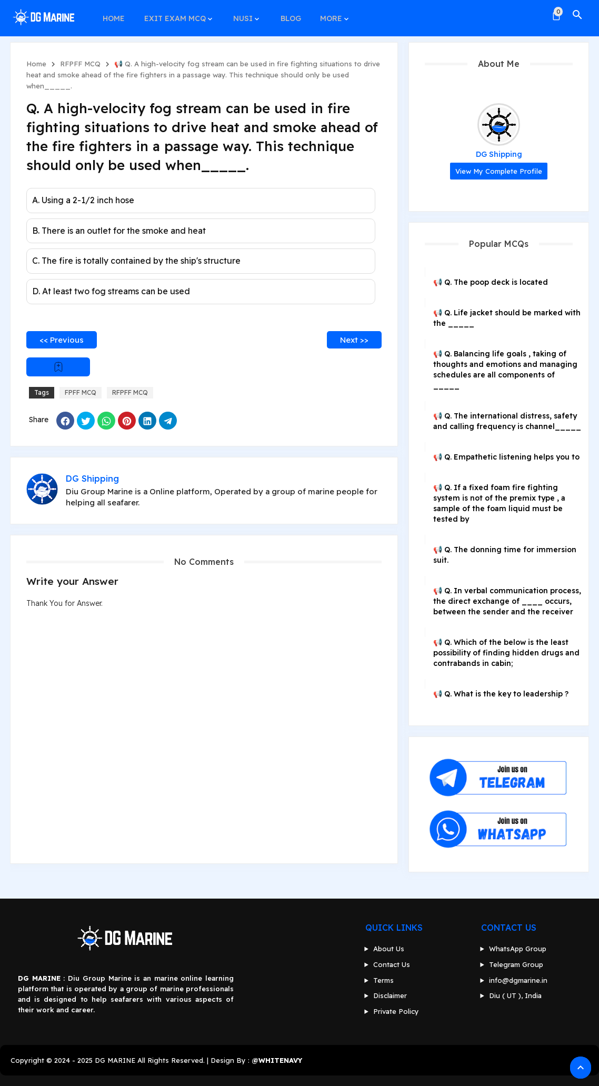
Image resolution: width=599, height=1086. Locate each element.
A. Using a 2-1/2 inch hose (83, 200)
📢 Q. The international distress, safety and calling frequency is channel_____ (507, 421)
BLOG (286, 14)
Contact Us (391, 964)
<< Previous (61, 340)
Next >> (354, 340)
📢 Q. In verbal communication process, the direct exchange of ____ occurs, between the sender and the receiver (507, 601)
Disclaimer (390, 995)
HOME (113, 14)
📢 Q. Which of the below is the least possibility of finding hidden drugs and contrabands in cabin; (506, 652)
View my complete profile (498, 171)
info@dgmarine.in (518, 980)
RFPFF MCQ (80, 63)
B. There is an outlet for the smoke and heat (119, 230)
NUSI (239, 14)
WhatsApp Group (517, 948)
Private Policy (396, 1011)
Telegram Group (516, 964)
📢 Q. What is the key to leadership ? (500, 694)
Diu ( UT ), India (515, 995)
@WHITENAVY (277, 1060)
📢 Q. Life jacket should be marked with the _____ (507, 318)
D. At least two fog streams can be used (111, 291)
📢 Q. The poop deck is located (490, 282)
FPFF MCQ (80, 392)
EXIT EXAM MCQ (173, 14)
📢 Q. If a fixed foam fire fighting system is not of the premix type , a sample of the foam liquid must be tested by (499, 503)
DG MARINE (115, 1060)
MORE (325, 14)
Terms (383, 980)
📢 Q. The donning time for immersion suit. (504, 555)
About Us (388, 948)
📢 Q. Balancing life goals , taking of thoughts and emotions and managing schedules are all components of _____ (505, 369)
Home (36, 63)
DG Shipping (499, 154)
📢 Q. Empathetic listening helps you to (506, 457)
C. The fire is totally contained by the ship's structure (136, 260)
